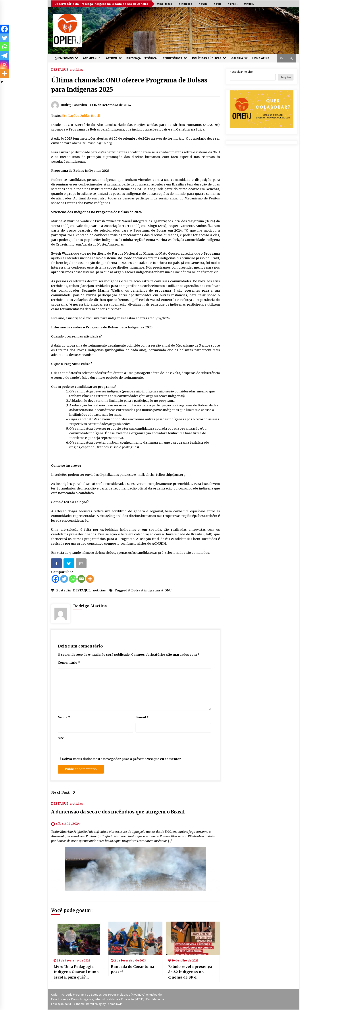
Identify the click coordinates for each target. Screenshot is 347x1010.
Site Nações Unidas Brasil (80, 116)
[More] (90, 579)
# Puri (217, 3)
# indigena (185, 3)
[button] (281, 58)
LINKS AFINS (260, 58)
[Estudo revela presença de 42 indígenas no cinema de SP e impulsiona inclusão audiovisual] (193, 938)
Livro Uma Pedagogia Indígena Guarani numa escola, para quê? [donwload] (76, 972)
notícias (76, 69)
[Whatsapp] (73, 579)
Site (61, 738)
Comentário (69, 663)
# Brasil (232, 3)
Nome (64, 717)
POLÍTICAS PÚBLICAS (206, 58)
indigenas (152, 590)
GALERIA (237, 58)
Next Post (63, 792)
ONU (168, 590)
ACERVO (111, 58)
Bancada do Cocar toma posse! (132, 969)
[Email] (81, 579)
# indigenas (164, 3)
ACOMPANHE (91, 58)
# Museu (249, 3)
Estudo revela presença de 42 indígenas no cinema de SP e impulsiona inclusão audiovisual (190, 972)
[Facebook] (55, 579)
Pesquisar (286, 77)
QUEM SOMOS (64, 58)
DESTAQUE (59, 69)
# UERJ (203, 3)
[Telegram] (4, 55)
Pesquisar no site (241, 72)
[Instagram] (4, 64)
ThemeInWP (114, 1004)
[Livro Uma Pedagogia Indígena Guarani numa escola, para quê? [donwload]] (78, 938)
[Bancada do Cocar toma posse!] (135, 938)
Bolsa (135, 590)
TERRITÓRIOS (172, 58)
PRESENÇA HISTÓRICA (141, 58)
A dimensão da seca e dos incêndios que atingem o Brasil (118, 812)
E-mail (141, 717)
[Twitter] (64, 579)
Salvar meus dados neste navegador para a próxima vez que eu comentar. (121, 759)
